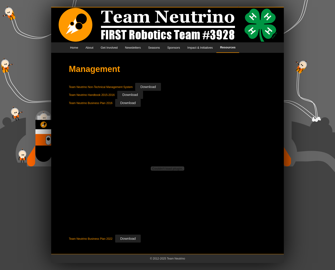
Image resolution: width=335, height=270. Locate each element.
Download (148, 87)
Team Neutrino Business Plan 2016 (90, 103)
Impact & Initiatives (200, 47)
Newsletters (133, 47)
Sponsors (173, 47)
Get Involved (109, 47)
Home (74, 47)
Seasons (154, 47)
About (89, 47)
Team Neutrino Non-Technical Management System (101, 87)
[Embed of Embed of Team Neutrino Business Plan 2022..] (167, 168)
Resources (227, 47)
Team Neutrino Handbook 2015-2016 (92, 95)
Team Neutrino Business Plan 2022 (90, 238)
